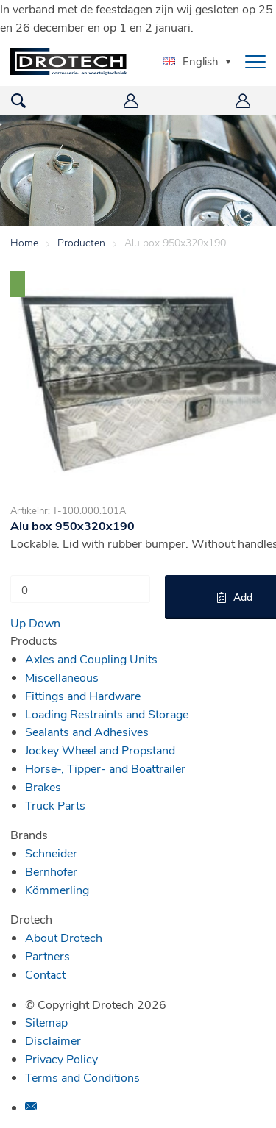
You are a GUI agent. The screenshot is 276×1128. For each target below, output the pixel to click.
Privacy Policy (61, 1058)
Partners (47, 955)
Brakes (43, 786)
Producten (81, 242)
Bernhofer (51, 871)
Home (24, 242)
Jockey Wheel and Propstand (100, 749)
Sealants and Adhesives (87, 731)
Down (44, 622)
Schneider (51, 852)
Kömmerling (57, 889)
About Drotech (63, 937)
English (191, 61)
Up (18, 622)
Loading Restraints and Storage (106, 713)
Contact (45, 974)
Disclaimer (53, 1040)
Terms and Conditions (82, 1077)
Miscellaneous (62, 677)
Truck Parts (55, 805)
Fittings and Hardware (83, 695)
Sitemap (46, 1021)
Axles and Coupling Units (91, 658)
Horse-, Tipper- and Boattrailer (105, 768)
